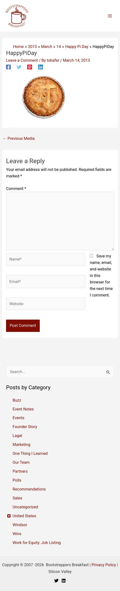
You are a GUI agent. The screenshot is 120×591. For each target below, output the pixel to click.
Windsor (20, 525)
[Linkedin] (40, 66)
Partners (20, 471)
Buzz (17, 400)
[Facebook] (8, 66)
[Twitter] (19, 66)
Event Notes (23, 409)
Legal (17, 435)
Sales (17, 498)
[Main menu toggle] (109, 16)
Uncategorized (25, 507)
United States (24, 516)
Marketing (21, 444)
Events (18, 418)
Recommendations (29, 489)
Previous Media (19, 138)
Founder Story (25, 426)
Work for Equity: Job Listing (37, 542)
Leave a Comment (22, 60)
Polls (17, 480)
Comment (16, 188)
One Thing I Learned (30, 453)
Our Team (21, 462)
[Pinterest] (29, 66)
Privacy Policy (104, 565)
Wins (17, 533)
